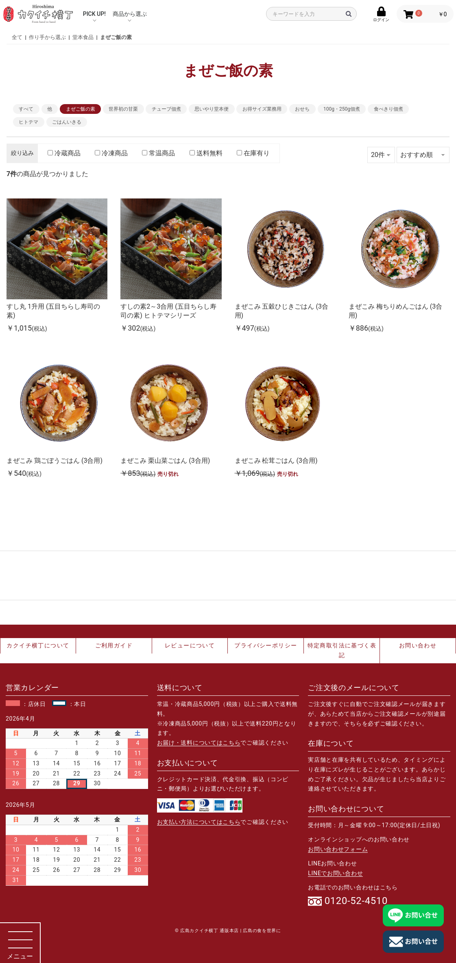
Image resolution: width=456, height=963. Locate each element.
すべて (26, 109)
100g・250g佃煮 (341, 109)
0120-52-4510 (356, 901)
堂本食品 (83, 37)
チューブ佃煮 (166, 109)
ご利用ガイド (114, 645)
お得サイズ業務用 (261, 109)
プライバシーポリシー (265, 645)
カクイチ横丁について (38, 645)
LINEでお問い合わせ (335, 873)
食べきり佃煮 (388, 109)
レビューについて (190, 645)
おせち (302, 109)
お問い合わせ (417, 645)
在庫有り (253, 153)
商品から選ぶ (130, 14)
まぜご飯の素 (116, 37)
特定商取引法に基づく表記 (342, 650)
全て (17, 37)
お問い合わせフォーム (338, 849)
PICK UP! (94, 14)
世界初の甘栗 (123, 109)
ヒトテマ (28, 122)
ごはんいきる (66, 122)
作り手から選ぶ (47, 37)
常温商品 (158, 153)
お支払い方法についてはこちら (199, 822)
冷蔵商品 (64, 153)
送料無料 (206, 153)
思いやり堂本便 (211, 109)
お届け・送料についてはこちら (199, 742)
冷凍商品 (111, 153)
